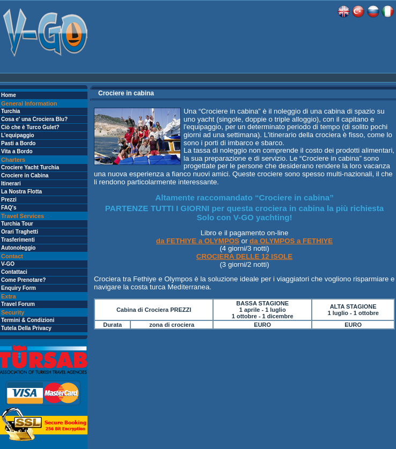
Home (8, 95)
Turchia (10, 111)
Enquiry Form (18, 288)
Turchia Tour (17, 224)
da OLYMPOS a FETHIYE (291, 241)
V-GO (7, 264)
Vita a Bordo (17, 151)
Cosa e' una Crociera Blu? (34, 119)
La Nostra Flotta (21, 191)
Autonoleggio (18, 248)
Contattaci (14, 272)
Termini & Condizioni (27, 320)
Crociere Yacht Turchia (30, 167)
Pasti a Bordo (18, 143)
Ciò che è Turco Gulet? (30, 127)
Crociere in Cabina (24, 175)
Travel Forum (18, 304)
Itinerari (11, 183)
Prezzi (9, 200)
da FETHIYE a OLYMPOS (197, 241)
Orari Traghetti (19, 232)
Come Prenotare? (23, 280)
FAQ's (9, 208)
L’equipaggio (17, 135)
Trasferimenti (18, 240)
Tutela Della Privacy (26, 328)
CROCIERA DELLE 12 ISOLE (244, 256)
